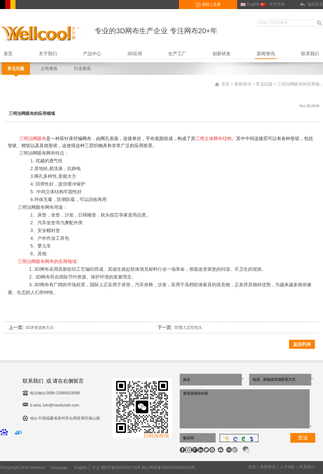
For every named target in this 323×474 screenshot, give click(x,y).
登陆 (206, 4)
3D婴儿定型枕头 (188, 327)
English (253, 4)
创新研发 (222, 53)
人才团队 (287, 467)
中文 (96, 467)
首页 (8, 53)
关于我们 (48, 53)
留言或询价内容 (245, 409)
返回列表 (302, 344)
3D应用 (134, 53)
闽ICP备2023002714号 (121, 467)
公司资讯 (49, 68)
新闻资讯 (266, 53)
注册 (217, 4)
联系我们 (310, 53)
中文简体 (277, 4)
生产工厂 (177, 53)
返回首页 (315, 4)
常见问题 (15, 68)
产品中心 (92, 53)
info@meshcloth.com (61, 405)
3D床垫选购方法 (40, 327)
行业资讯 (82, 68)
